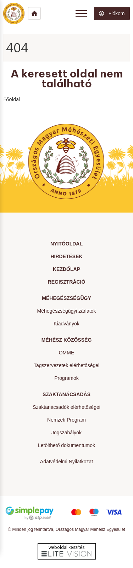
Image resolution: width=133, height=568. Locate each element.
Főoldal (11, 99)
